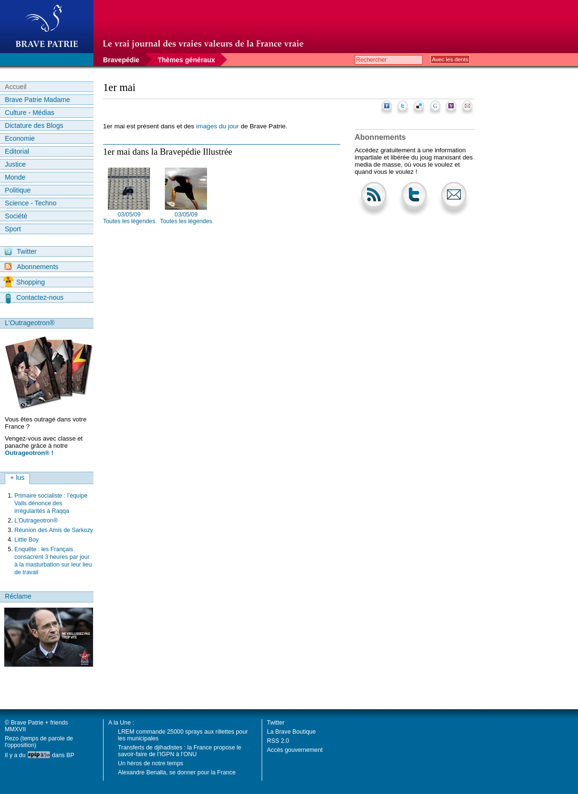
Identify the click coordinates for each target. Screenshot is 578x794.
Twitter (20, 251)
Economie (20, 138)
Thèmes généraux (186, 60)
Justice (15, 164)
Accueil (15, 87)
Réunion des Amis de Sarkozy (53, 530)
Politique (18, 190)
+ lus (17, 477)
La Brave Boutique (291, 731)
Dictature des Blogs (34, 125)
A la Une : (121, 722)
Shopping (23, 282)
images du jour (217, 126)
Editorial (17, 151)
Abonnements (31, 266)
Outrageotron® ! (29, 452)
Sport (13, 229)
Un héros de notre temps (150, 763)
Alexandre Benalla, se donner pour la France (177, 772)
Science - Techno (31, 203)
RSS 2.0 (278, 740)
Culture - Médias (29, 112)
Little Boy (26, 539)
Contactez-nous (34, 297)
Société (16, 216)
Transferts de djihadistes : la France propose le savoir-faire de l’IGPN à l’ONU (179, 751)
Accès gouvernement (295, 750)
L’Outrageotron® (36, 520)
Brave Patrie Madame (37, 99)
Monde (15, 177)
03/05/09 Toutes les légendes (129, 218)
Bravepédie (121, 60)
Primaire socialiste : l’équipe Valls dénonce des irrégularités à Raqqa (51, 503)
